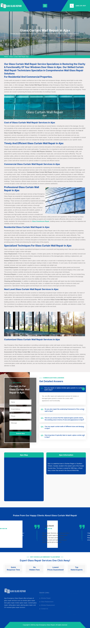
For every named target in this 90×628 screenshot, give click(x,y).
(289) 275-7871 (80, 6)
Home (6, 56)
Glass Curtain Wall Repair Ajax (19, 56)
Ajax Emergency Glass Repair (45, 625)
